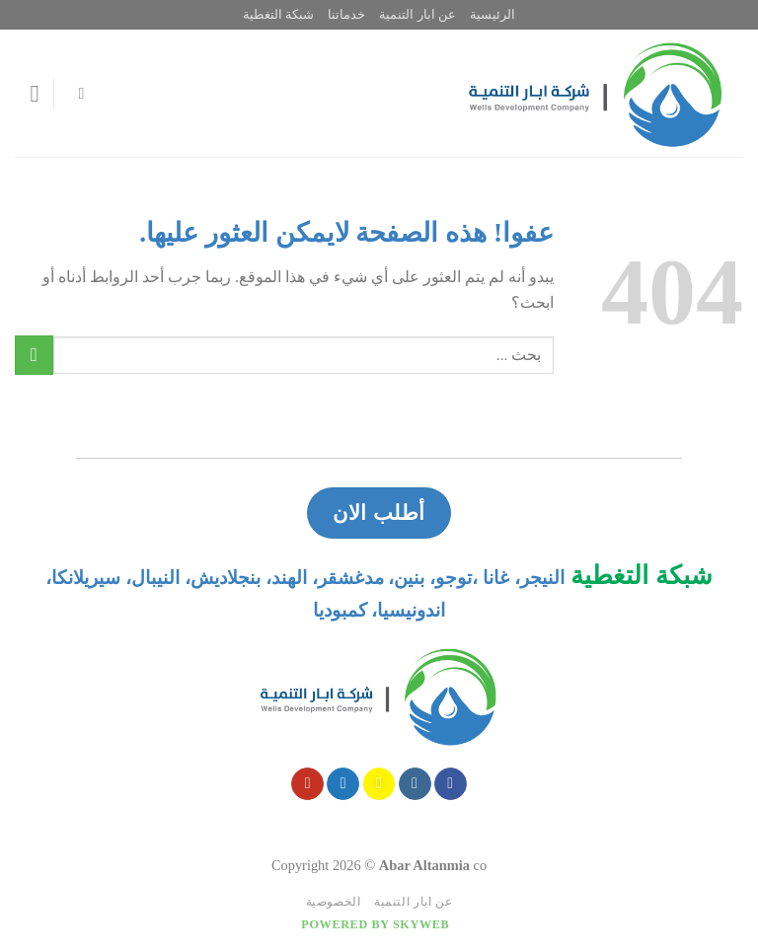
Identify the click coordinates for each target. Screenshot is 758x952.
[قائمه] (26, 93)
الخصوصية (333, 902)
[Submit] (34, 354)
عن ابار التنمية (417, 15)
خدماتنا (346, 15)
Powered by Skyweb (375, 924)
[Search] (76, 93)
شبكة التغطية (278, 15)
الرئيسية (492, 15)
